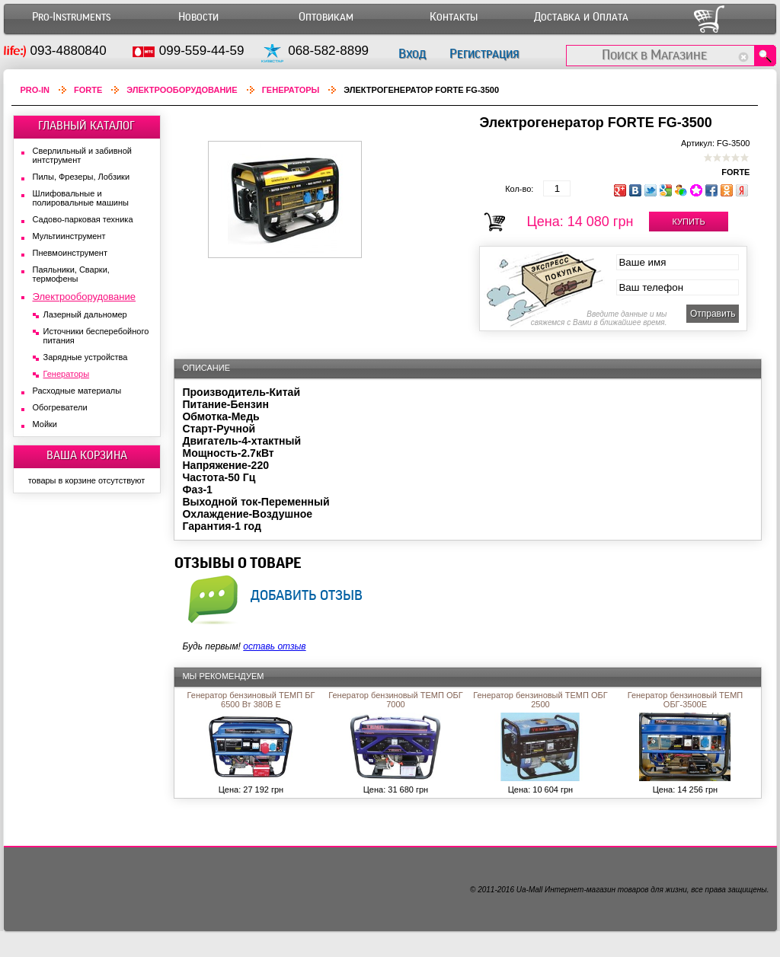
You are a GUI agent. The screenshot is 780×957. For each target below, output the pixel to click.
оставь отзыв (274, 646)
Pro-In (35, 89)
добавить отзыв (307, 594)
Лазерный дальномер (85, 314)
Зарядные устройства (85, 357)
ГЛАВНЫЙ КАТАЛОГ (86, 126)
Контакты (454, 17)
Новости (198, 17)
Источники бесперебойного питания (96, 336)
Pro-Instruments (71, 17)
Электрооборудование (181, 89)
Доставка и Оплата (581, 17)
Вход (412, 53)
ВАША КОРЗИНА (86, 455)
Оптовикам (326, 17)
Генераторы (291, 89)
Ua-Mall (529, 889)
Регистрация (484, 53)
